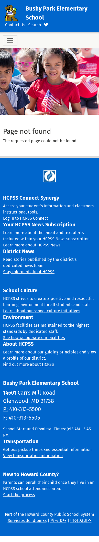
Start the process (19, 494)
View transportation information (33, 455)
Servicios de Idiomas (27, 520)
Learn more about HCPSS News (31, 245)
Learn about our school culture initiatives (41, 310)
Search (34, 24)
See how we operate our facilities (34, 337)
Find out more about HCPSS (28, 364)
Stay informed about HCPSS (28, 271)
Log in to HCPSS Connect (25, 218)
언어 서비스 (81, 520)
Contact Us (15, 24)
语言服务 (58, 520)
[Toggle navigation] (10, 40)
